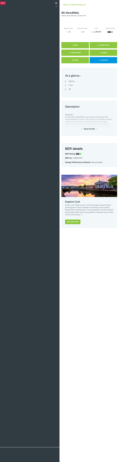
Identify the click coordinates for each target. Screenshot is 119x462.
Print (76, 60)
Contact (104, 60)
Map (76, 45)
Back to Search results (74, 5)
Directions (76, 53)
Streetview (104, 45)
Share (104, 53)
